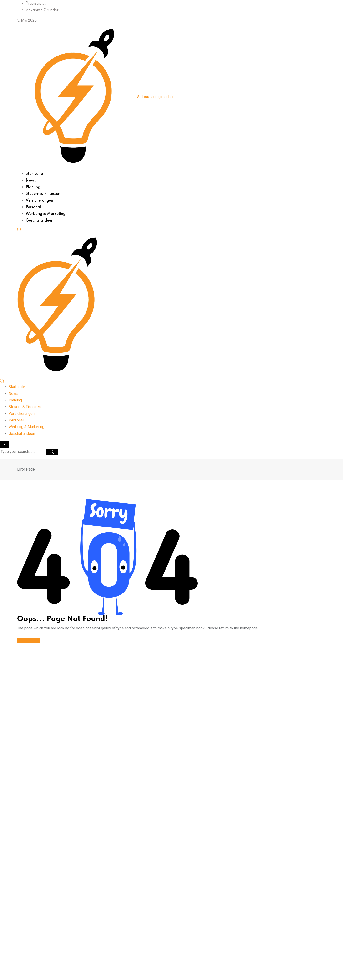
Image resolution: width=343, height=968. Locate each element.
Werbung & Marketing (46, 214)
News (31, 180)
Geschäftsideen (39, 221)
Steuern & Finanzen (43, 194)
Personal (33, 207)
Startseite (34, 174)
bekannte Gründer (42, 10)
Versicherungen (39, 201)
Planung (33, 187)
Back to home (28, 640)
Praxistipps (36, 3)
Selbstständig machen (155, 97)
